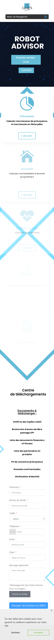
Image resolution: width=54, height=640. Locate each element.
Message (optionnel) (18, 565)
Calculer (27, 136)
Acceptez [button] (38, 632)
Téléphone (14, 526)
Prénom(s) (14, 487)
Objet (11, 552)
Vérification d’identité (27, 476)
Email (11, 539)
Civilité (12, 513)
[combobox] (12, 532)
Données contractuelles (27, 469)
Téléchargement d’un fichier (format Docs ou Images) (26, 587)
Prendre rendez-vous (26, 59)
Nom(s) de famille (17, 500)
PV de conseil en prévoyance (27, 461)
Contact (26, 70)
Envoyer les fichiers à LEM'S (29, 605)
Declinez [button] (15, 632)
